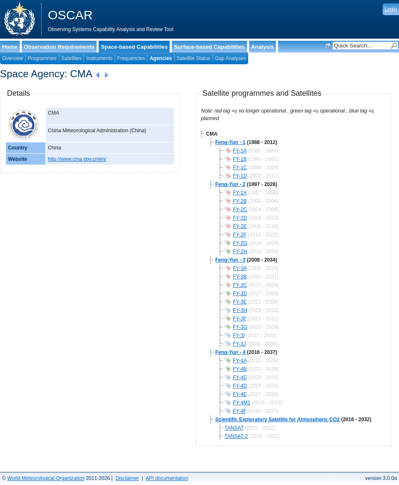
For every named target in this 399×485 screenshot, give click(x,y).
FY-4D (240, 386)
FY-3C (240, 285)
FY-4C (240, 377)
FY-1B (240, 159)
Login (391, 9)
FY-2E (240, 226)
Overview (12, 58)
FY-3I (239, 335)
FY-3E (240, 302)
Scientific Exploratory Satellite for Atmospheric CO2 (277, 419)
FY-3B (240, 277)
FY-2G (240, 243)
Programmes (42, 58)
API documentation (167, 478)
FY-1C (240, 167)
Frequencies (131, 58)
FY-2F (240, 235)
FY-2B (240, 201)
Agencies (161, 58)
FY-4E (240, 394)
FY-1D (240, 176)
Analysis (262, 47)
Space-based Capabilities (134, 47)
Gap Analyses (230, 58)
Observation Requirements (59, 47)
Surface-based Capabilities (209, 47)
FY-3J (239, 344)
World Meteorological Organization (45, 478)
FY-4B (240, 369)
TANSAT (234, 428)
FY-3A (240, 268)
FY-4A (240, 361)
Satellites (71, 58)
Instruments (99, 58)
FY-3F (240, 319)
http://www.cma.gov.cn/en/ (77, 159)
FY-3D (240, 293)
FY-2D (240, 218)
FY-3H (240, 310)
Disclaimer (127, 478)
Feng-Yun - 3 (230, 260)
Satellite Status (193, 58)
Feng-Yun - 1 (230, 142)
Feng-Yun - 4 (230, 352)
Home (10, 47)
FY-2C (240, 209)
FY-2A (240, 193)
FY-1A (240, 151)
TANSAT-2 (236, 436)
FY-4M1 (242, 403)
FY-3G (240, 327)
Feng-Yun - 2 (230, 184)
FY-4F (240, 411)
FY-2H (240, 251)
